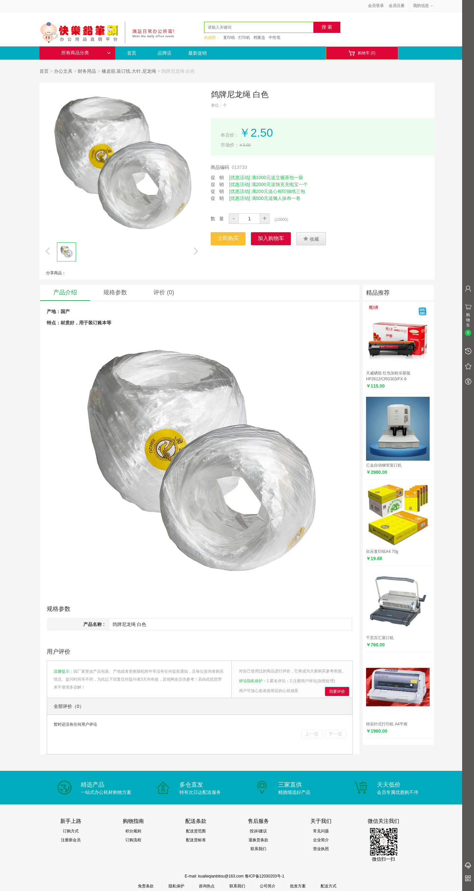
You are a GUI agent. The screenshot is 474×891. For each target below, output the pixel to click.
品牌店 (164, 53)
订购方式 (71, 831)
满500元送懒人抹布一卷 (276, 198)
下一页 (335, 734)
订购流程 (133, 840)
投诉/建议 (258, 831)
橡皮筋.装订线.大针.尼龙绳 (129, 71)
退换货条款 (258, 840)
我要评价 (337, 691)
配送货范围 (196, 831)
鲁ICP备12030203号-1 (264, 876)
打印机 (244, 37)
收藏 (311, 239)
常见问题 (321, 831)
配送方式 (328, 886)
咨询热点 (207, 886)
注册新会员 (71, 840)
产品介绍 (65, 292)
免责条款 (146, 886)
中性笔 (274, 37)
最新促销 (197, 53)
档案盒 (259, 37)
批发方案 (298, 886)
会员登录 (376, 5)
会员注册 (397, 5)
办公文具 (63, 71)
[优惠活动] (239, 177)
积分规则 (133, 831)
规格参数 (115, 292)
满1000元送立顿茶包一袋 (277, 177)
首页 (131, 53)
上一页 (312, 734)
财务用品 (87, 71)
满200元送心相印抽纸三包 (278, 191)
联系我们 (258, 849)
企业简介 (321, 840)
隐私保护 (176, 886)
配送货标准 (196, 840)
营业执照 (321, 849)
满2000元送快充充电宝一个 (279, 184)
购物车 (362, 53)
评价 (163, 292)
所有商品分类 (86, 52)
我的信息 (423, 5)
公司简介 (268, 886)
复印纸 (229, 37)
